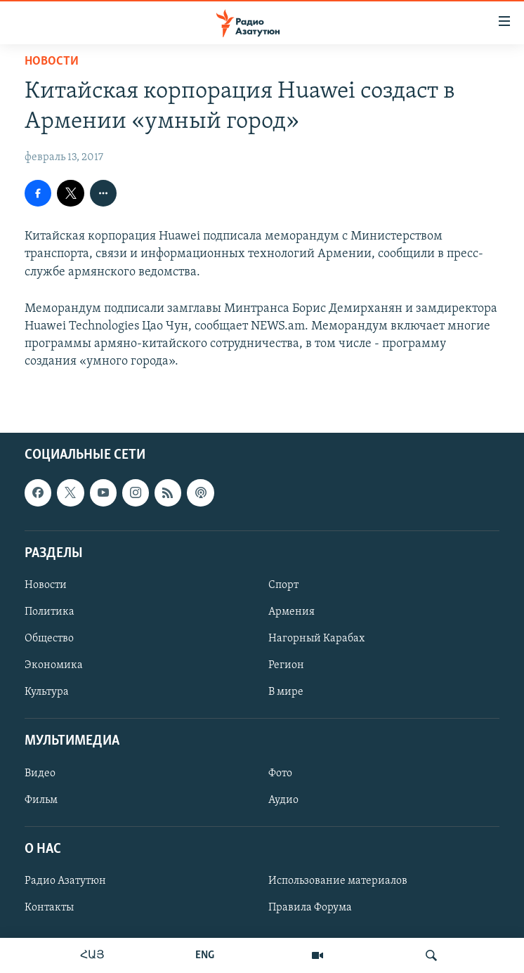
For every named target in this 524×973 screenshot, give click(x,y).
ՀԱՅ (92, 955)
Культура (47, 692)
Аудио (283, 799)
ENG (204, 955)
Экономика (54, 665)
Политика (49, 612)
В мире (285, 692)
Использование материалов (337, 881)
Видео (40, 772)
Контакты (49, 907)
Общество (49, 638)
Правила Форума (310, 907)
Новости (52, 61)
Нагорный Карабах (316, 638)
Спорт (283, 585)
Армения (291, 612)
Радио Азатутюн (65, 881)
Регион (286, 665)
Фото (280, 772)
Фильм (41, 799)
